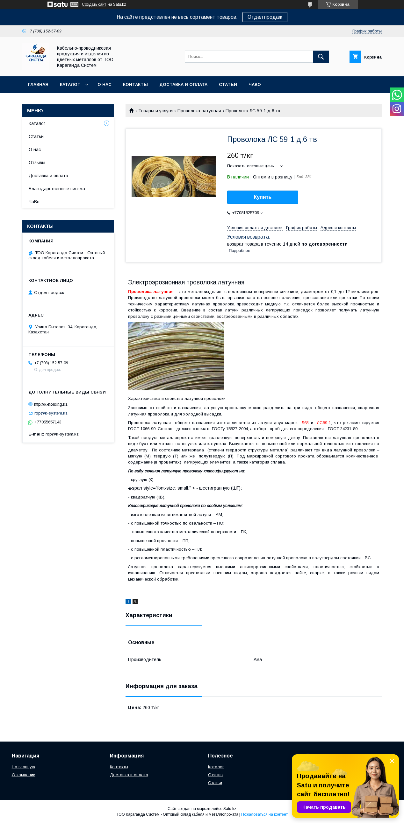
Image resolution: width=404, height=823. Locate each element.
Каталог (70, 84)
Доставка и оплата (183, 84)
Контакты (135, 84)
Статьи (228, 84)
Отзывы (37, 162)
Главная (38, 84)
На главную (23, 766)
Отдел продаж (265, 17)
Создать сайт (94, 4)
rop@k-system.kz (51, 413)
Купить (263, 197)
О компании (23, 774)
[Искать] (321, 57)
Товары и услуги (155, 110)
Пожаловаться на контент (264, 814)
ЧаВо (255, 84)
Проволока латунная (199, 110)
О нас (104, 84)
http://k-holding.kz (51, 403)
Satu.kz (229, 808)
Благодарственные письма (57, 188)
